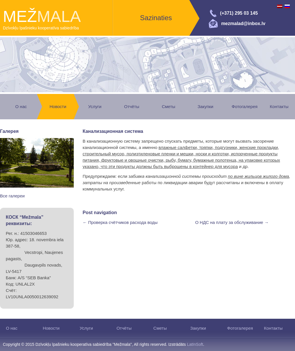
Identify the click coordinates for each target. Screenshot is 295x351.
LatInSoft (195, 344)
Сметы (168, 106)
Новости (58, 106)
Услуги (94, 106)
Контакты (279, 106)
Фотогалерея (245, 106)
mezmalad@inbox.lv (243, 23)
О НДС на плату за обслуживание (232, 222)
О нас (21, 106)
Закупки (205, 106)
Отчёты (131, 106)
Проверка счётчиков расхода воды (120, 222)
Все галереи (12, 195)
